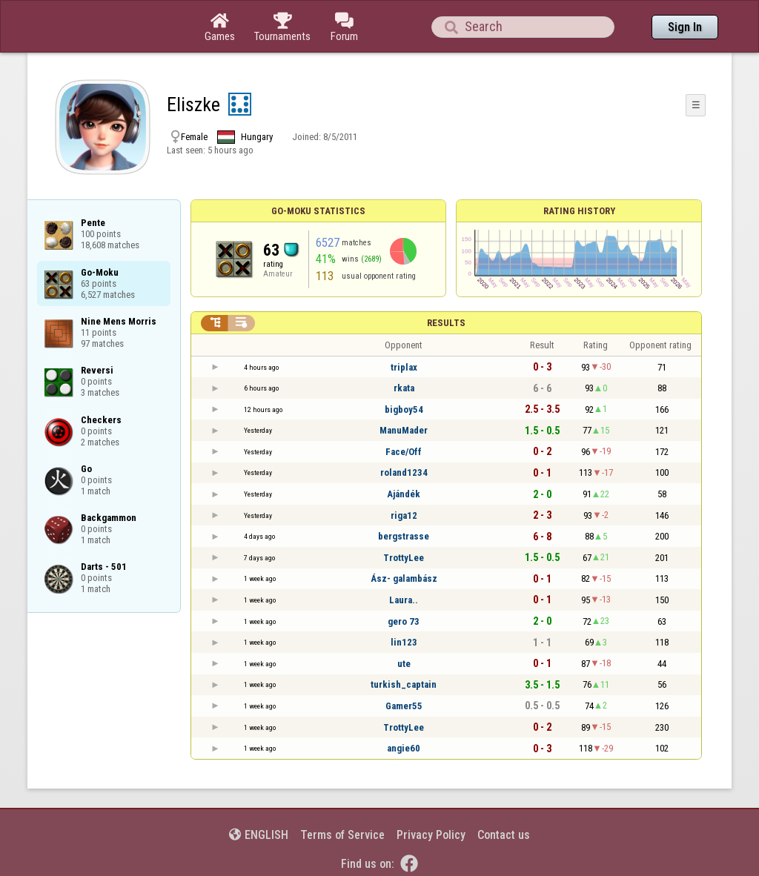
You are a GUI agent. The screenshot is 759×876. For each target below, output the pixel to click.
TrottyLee (403, 557)
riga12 (404, 515)
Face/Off (403, 451)
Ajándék (403, 494)
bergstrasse (403, 536)
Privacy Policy (431, 835)
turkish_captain (404, 684)
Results (446, 322)
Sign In (685, 27)
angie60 (403, 748)
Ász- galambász (404, 578)
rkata (404, 388)
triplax (404, 367)
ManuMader (404, 430)
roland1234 (404, 472)
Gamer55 (403, 705)
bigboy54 (404, 409)
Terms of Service (342, 835)
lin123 (404, 642)
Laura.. (403, 599)
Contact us (503, 835)
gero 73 (404, 621)
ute (404, 663)
